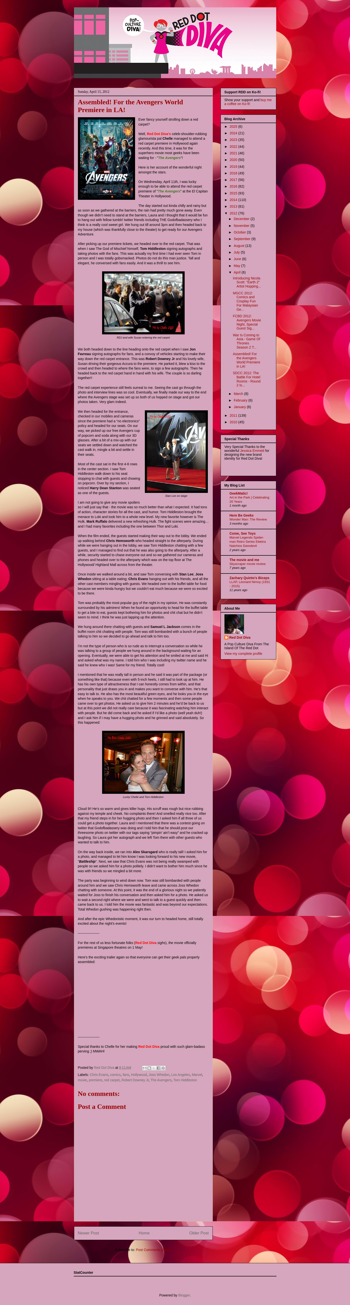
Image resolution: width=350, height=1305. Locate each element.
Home (144, 1233)
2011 (234, 415)
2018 (234, 173)
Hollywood (139, 1075)
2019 (234, 167)
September (242, 239)
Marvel (197, 1075)
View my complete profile (243, 654)
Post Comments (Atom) (153, 1250)
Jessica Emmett (252, 451)
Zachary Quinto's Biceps (250, 578)
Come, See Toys (243, 533)
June (238, 259)
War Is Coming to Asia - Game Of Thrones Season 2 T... (246, 341)
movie (82, 1080)
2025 (234, 126)
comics (115, 1075)
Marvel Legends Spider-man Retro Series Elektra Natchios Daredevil (248, 542)
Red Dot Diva (240, 637)
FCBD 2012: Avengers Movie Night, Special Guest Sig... (247, 322)
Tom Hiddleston (185, 1080)
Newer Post (88, 1233)
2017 (234, 180)
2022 (234, 147)
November (242, 226)
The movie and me (244, 560)
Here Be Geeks (242, 515)
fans (126, 1075)
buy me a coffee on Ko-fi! (248, 102)
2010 (234, 422)
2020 (234, 160)
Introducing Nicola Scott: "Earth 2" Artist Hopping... (247, 282)
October (240, 232)
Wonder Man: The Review (248, 519)
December (242, 219)
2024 (234, 133)
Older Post (199, 1233)
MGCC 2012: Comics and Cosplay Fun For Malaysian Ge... (245, 301)
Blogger (184, 1295)
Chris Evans (99, 1075)
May (237, 266)
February (241, 400)
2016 (234, 186)
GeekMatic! (239, 493)
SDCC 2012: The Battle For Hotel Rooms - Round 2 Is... (246, 379)
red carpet (112, 1080)
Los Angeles (180, 1075)
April (238, 272)
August (239, 246)
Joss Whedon (159, 1075)
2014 (234, 200)
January (240, 407)
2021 (234, 153)
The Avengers (160, 1080)
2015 (234, 193)
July (237, 252)
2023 (234, 140)
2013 (234, 206)
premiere (95, 1080)
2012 (234, 213)
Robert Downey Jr (135, 1080)
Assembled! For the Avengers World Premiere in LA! (246, 360)
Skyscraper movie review (248, 564)
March (239, 394)
